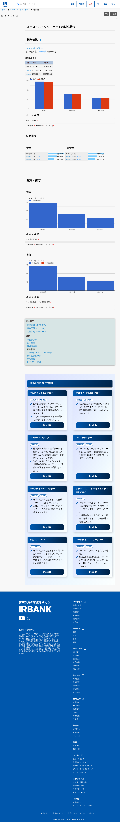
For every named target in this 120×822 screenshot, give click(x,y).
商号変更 (76, 679)
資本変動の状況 (34, 356)
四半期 (81, 4)
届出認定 (76, 659)
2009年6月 (29, 156)
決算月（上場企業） (80, 782)
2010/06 (28, 74)
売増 (74, 632)
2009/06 (28, 70)
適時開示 (76, 729)
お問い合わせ (46, 813)
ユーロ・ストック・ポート (20, 10)
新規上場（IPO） (79, 792)
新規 (74, 639)
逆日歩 (75, 622)
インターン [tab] (35, 546)
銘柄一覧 (76, 749)
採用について (73, 813)
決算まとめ (32, 340)
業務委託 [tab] (42, 400)
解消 (74, 642)
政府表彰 (76, 662)
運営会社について (59, 813)
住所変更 (76, 682)
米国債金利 (77, 802)
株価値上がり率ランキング (83, 766)
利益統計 (76, 706)
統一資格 (76, 652)
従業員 (75, 719)
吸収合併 (76, 692)
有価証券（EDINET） (37, 325)
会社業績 (31, 343)
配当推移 (31, 359)
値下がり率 (77, 609)
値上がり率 (77, 605)
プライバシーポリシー (87, 813)
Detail (47, 425)
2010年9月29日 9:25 (35, 48)
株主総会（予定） (79, 786)
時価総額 (76, 716)
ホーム (4, 10)
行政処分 (76, 655)
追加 (113, 14)
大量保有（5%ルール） (38, 331)
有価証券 (76, 732)
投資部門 (76, 619)
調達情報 (76, 666)
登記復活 (76, 689)
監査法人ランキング (80, 762)
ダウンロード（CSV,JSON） (83, 806)
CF (98, 4)
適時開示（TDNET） (36, 328)
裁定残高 (76, 615)
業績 (72, 4)
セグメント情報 (34, 362)
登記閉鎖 (76, 686)
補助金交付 (77, 669)
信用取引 (76, 612)
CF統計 (75, 712)
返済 (74, 635)
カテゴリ (76, 746)
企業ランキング (78, 759)
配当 (113, 4)
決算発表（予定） (79, 789)
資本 (105, 4)
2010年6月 (29, 159)
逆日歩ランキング (79, 772)
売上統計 (76, 702)
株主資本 (76, 709)
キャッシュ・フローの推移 (39, 352)
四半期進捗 (32, 346)
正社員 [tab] (33, 400)
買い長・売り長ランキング (83, 769)
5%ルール (76, 736)
